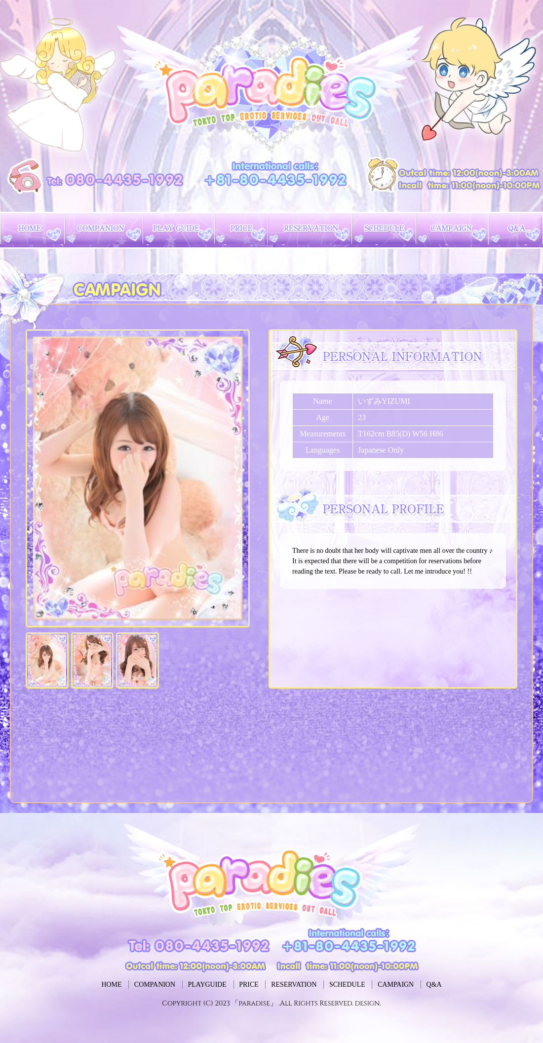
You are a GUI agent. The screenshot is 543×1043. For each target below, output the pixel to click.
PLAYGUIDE (183, 984)
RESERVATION (301, 984)
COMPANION (114, 984)
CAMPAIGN (437, 984)
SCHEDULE (372, 984)
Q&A (491, 984)
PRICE (241, 984)
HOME (55, 984)
